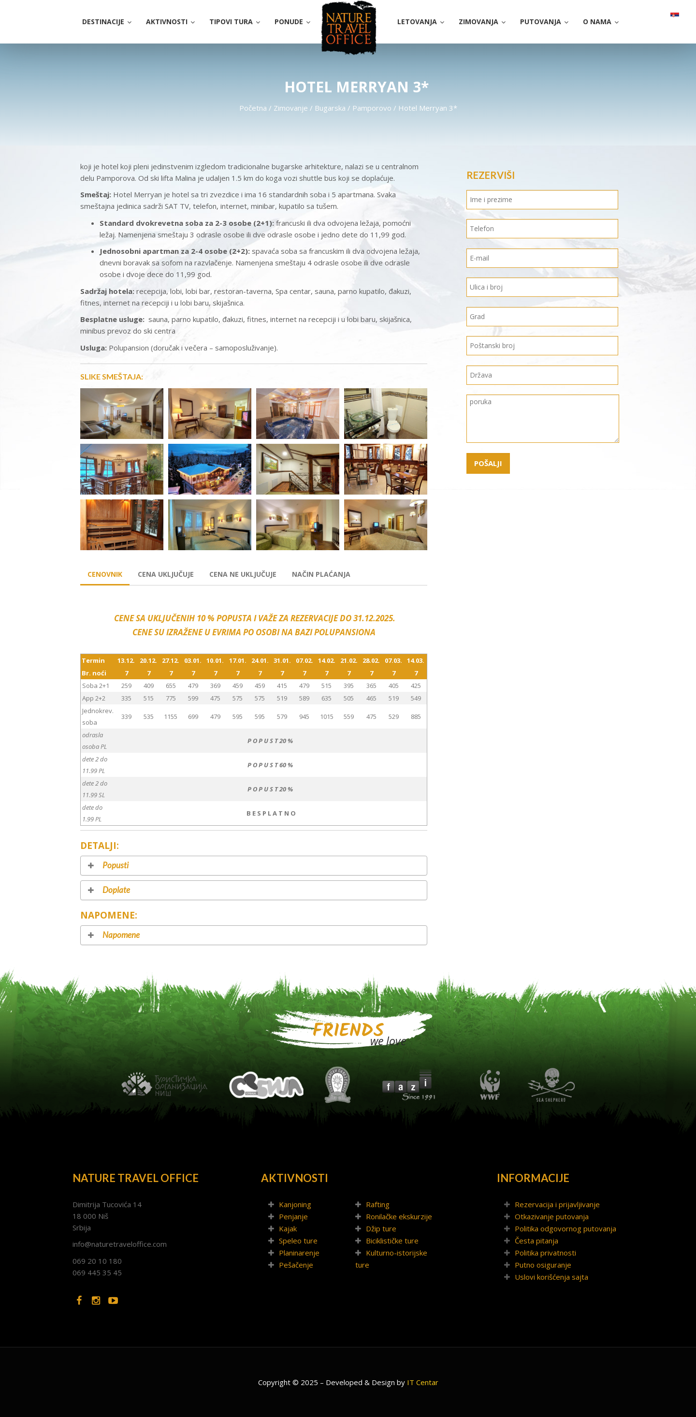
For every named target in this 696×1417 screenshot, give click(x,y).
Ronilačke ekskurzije (399, 1216)
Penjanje (293, 1216)
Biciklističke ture (392, 1240)
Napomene (121, 935)
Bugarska (330, 108)
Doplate (116, 890)
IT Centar (422, 1382)
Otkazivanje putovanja (552, 1216)
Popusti (115, 865)
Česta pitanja (536, 1240)
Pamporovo (372, 108)
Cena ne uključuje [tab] (242, 574)
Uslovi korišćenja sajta (551, 1277)
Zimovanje (291, 108)
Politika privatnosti (545, 1252)
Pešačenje (296, 1265)
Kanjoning (295, 1204)
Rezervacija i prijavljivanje (557, 1204)
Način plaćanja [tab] (321, 574)
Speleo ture (298, 1240)
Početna (253, 108)
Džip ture (381, 1228)
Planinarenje (299, 1252)
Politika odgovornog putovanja (565, 1228)
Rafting (378, 1204)
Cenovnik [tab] (104, 574)
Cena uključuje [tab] (166, 574)
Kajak (288, 1228)
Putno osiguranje (543, 1265)
